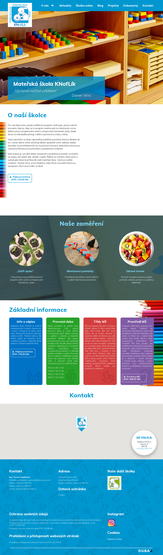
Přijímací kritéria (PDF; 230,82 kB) (20, 178)
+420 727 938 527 (24, 486)
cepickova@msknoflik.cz (25, 489)
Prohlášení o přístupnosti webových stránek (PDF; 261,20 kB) (35, 542)
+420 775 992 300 (17, 525)
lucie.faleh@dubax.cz (83, 523)
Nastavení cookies (114, 539)
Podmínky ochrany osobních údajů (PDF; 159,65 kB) (31, 528)
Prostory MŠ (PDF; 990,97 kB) (132, 378)
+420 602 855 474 (144, 448)
